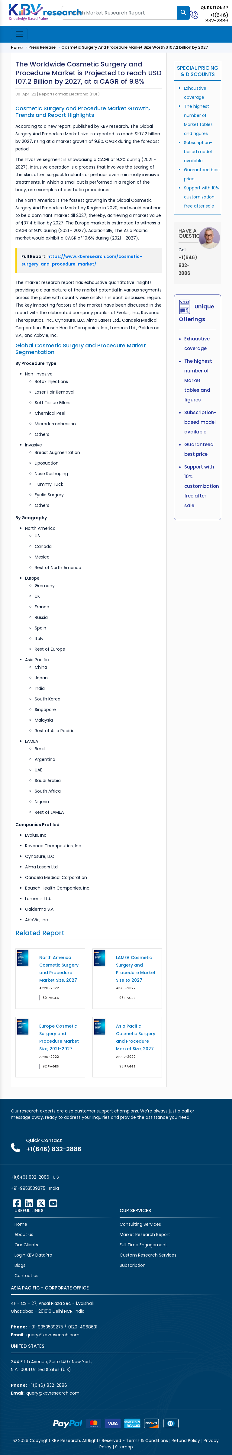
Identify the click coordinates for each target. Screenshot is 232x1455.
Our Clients (26, 1245)
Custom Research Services (148, 1255)
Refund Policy (186, 1440)
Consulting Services (140, 1224)
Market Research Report (145, 1234)
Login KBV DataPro (33, 1255)
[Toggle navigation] (19, 34)
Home (17, 47)
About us (23, 1234)
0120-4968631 (82, 1327)
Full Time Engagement (143, 1245)
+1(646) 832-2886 (216, 18)
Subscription (133, 1265)
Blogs (19, 1265)
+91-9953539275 (28, 1188)
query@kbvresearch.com (52, 1335)
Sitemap (124, 1447)
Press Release (42, 47)
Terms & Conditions (147, 1440)
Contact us (26, 1275)
